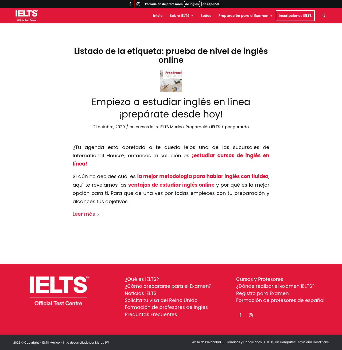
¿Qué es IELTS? (142, 279)
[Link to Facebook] (130, 4)
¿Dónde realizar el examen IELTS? (275, 286)
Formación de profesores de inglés (166, 307)
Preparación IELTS (203, 126)
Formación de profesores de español (280, 300)
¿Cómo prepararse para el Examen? (168, 286)
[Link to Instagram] (138, 4)
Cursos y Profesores (259, 279)
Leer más (86, 214)
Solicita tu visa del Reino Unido (161, 300)
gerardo (241, 126)
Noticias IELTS (141, 293)
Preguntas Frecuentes (151, 314)
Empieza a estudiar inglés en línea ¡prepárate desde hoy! (171, 108)
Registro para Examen (262, 293)
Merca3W (102, 342)
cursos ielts (147, 126)
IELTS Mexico (172, 126)
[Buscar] (323, 15)
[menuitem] (158, 15)
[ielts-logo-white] (26, 15)
